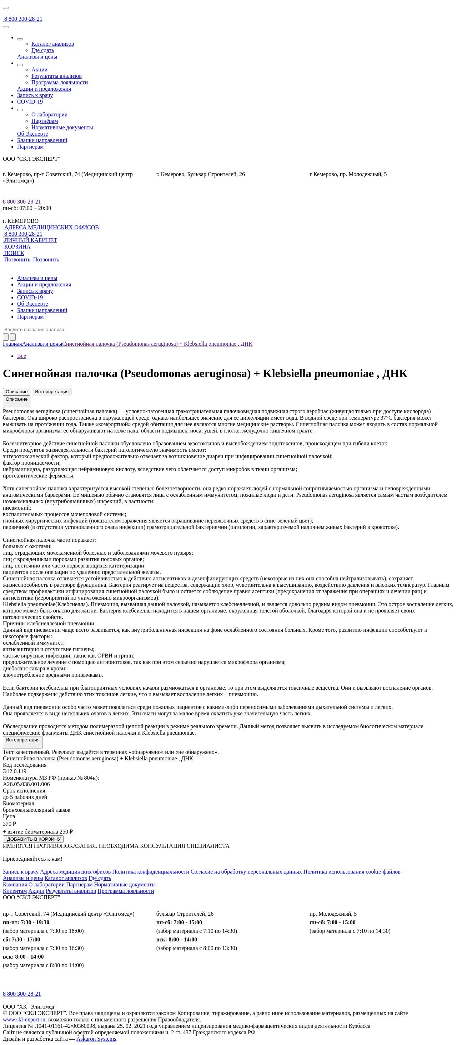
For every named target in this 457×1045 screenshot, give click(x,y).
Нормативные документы (62, 127)
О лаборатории (49, 114)
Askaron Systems (96, 1039)
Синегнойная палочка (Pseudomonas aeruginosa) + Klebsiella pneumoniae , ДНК (157, 344)
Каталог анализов (52, 44)
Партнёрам (44, 121)
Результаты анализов (56, 76)
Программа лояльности (59, 82)
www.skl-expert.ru (24, 1019)
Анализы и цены (42, 344)
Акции (39, 69)
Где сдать (42, 50)
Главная (12, 344)
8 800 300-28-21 (22, 202)
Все (21, 356)
